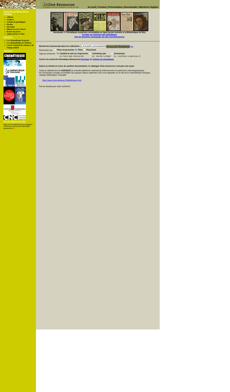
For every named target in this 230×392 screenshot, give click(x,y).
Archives (10, 19)
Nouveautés (131, 7)
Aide (131, 46)
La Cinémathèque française (18, 40)
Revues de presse (13, 31)
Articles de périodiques (16, 22)
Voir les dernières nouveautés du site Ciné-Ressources (99, 37)
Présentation (115, 7)
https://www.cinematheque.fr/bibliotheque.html (61, 80)
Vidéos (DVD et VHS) (15, 34)
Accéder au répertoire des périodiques (99, 35)
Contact (102, 7)
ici (14, 128)
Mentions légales (148, 7)
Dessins (10, 24)
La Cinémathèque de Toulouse (19, 43)
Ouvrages (11, 27)
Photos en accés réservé (16, 29)
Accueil (92, 7)
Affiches (10, 17)
